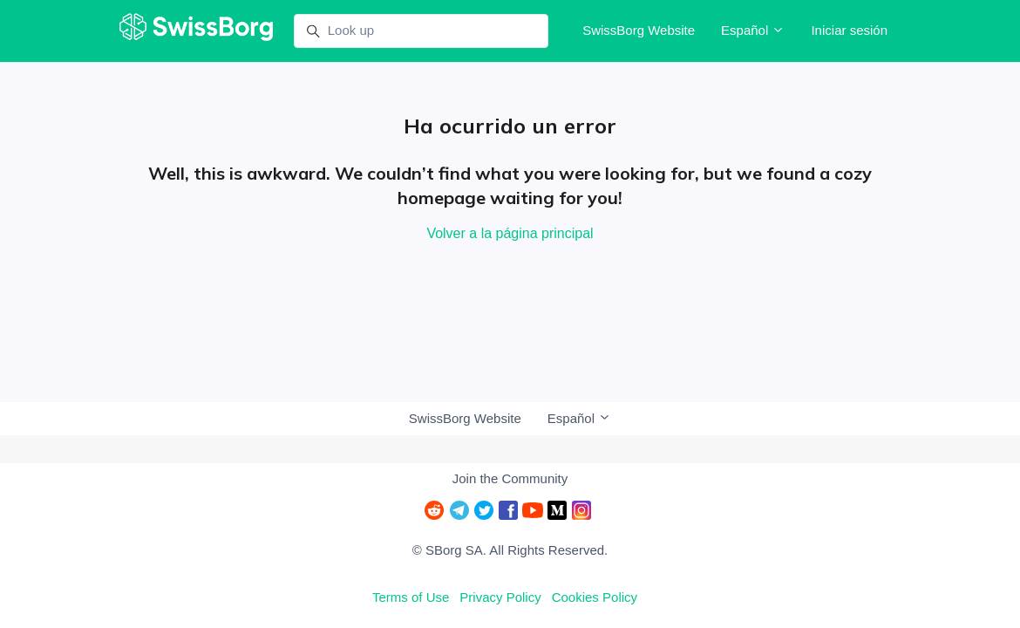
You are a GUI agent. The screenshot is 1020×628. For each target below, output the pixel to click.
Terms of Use (410, 597)
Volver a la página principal (509, 233)
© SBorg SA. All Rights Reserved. (510, 550)
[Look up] (421, 31)
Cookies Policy (594, 597)
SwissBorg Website (638, 30)
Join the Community (510, 478)
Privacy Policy (500, 597)
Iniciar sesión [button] (849, 30)
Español (753, 30)
